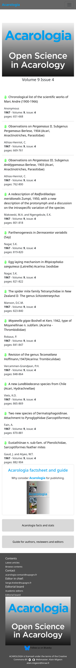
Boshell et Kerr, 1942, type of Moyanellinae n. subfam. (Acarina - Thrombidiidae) (37, 325)
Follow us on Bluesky (38, 647)
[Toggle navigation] (69, 4)
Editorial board (14, 586)
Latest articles (12, 562)
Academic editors (14, 590)
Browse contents (13, 566)
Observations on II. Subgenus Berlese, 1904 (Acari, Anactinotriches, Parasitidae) (36, 130)
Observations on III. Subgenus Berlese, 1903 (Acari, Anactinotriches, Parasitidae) (36, 164)
